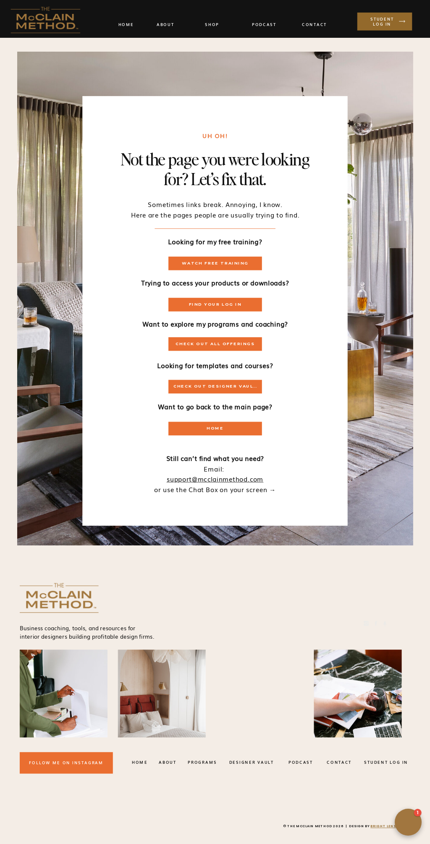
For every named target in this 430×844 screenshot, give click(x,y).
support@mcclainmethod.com (215, 478)
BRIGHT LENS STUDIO (391, 826)
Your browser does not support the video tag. (261, 693)
